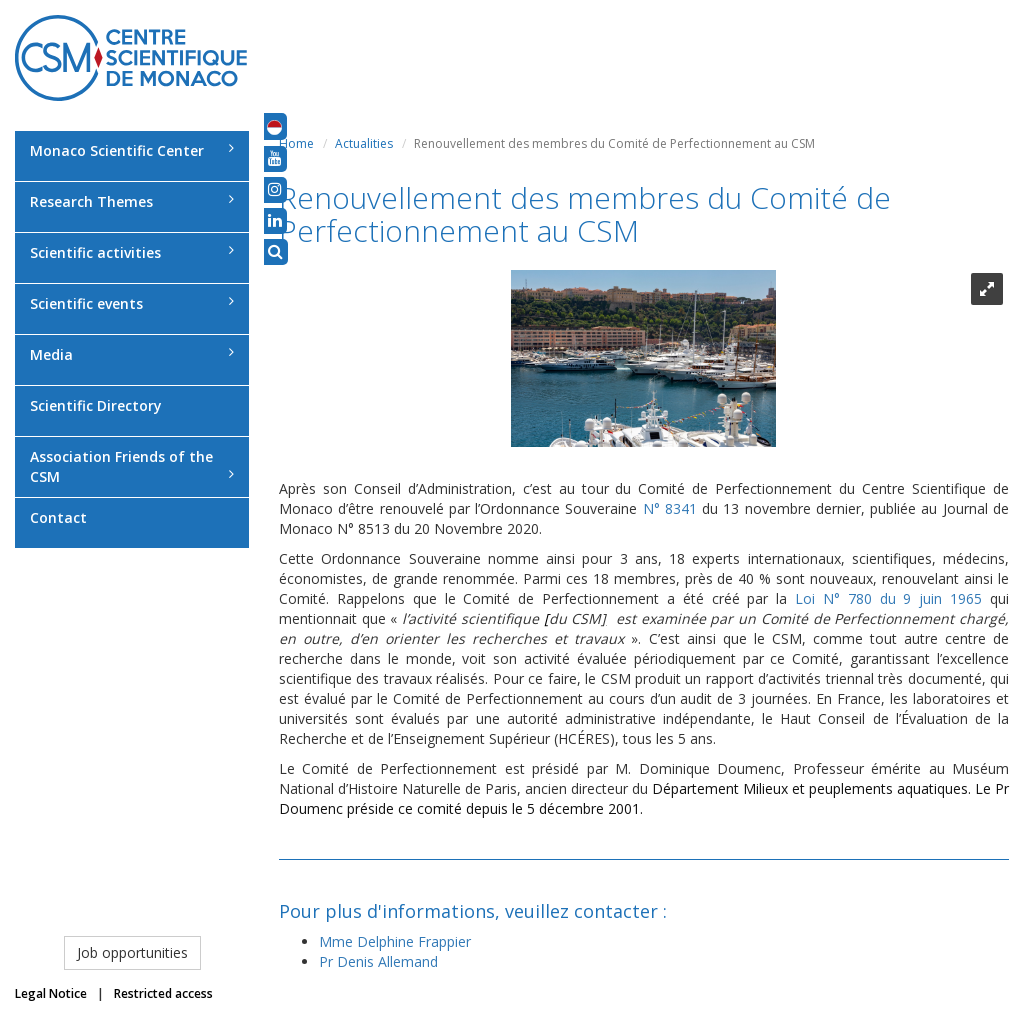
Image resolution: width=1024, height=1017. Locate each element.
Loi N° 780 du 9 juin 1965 (888, 598)
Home (296, 143)
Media (132, 354)
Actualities (364, 143)
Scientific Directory (96, 405)
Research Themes (132, 201)
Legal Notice (51, 993)
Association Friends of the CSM (132, 466)
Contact (58, 517)
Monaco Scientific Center (132, 150)
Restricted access (163, 993)
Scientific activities (132, 252)
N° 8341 (673, 508)
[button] (274, 126)
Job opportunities (132, 952)
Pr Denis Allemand (378, 961)
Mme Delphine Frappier (395, 941)
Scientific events (132, 303)
